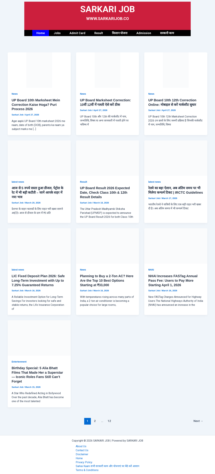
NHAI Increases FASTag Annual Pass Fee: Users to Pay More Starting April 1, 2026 (173, 279)
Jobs (57, 33)
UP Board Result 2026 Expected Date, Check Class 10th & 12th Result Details (105, 192)
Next (198, 419)
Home (40, 33)
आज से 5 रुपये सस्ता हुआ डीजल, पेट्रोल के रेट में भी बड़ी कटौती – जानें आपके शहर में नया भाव (38, 192)
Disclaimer (82, 452)
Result (98, 33)
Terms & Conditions (87, 468)
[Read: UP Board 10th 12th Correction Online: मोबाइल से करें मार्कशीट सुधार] (175, 70)
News (15, 94)
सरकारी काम (167, 33)
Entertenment (19, 360)
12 (109, 419)
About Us (81, 444)
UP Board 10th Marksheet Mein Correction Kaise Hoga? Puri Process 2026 (36, 104)
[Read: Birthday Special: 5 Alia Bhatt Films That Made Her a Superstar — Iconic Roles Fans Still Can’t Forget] (39, 336)
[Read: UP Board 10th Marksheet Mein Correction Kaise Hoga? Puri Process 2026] (39, 70)
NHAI (151, 269)
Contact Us (82, 448)
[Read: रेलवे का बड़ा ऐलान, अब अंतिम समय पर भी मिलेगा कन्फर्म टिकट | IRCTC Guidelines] (175, 157)
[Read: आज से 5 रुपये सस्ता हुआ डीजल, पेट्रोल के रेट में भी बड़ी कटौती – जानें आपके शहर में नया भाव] (39, 157)
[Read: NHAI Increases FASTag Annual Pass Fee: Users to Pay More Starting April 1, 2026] (175, 245)
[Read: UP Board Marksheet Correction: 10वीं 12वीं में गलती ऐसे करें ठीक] (107, 70)
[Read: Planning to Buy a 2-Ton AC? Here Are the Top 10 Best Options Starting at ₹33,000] (107, 245)
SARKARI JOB (107, 9)
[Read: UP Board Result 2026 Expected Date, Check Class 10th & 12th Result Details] (107, 157)
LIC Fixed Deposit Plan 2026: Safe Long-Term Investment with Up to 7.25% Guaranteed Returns (38, 279)
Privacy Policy (84, 460)
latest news (18, 181)
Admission (143, 33)
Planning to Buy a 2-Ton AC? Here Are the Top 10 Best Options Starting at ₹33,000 (107, 279)
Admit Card (77, 33)
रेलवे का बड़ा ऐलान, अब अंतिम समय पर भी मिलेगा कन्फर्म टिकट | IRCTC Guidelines (174, 192)
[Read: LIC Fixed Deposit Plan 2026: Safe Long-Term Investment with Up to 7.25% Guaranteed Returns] (39, 245)
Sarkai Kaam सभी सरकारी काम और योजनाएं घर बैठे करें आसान (107, 464)
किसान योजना (119, 33)
